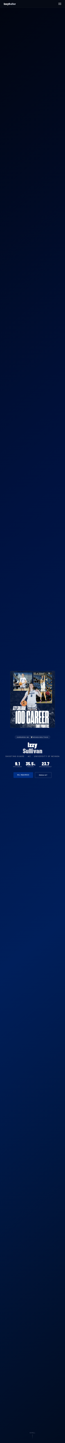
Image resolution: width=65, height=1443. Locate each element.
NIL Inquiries (23, 775)
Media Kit (43, 775)
